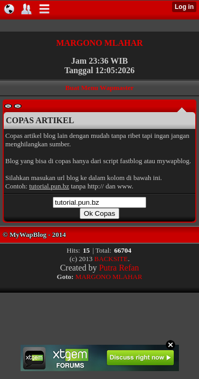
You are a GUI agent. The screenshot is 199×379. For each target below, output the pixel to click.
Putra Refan (119, 267)
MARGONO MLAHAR (99, 42)
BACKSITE (111, 259)
